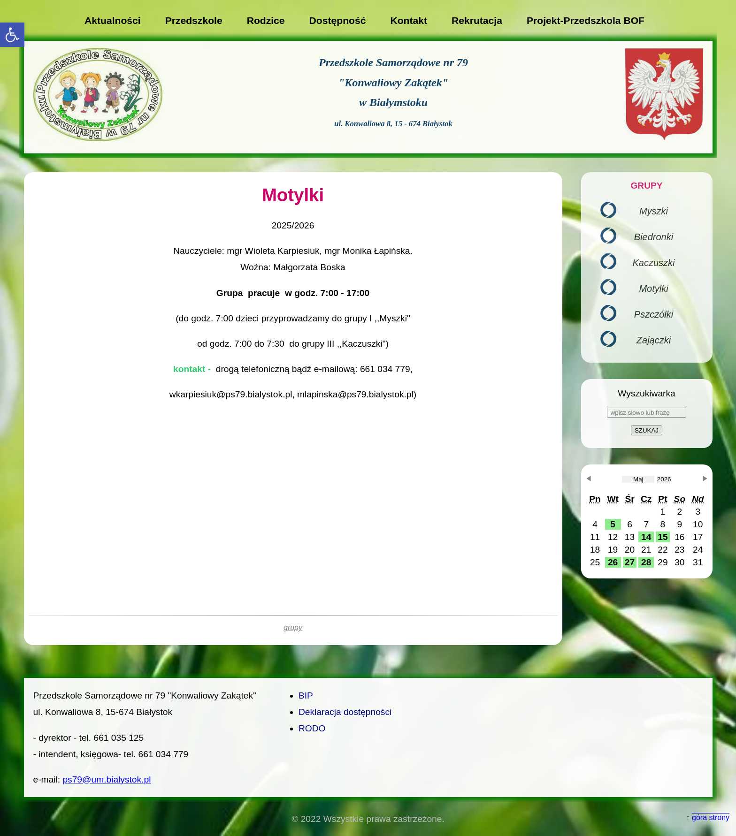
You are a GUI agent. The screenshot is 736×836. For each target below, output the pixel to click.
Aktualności (112, 20)
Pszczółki (653, 314)
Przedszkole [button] (193, 20)
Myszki (653, 211)
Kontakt (408, 20)
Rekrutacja (477, 20)
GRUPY (646, 185)
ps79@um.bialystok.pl (106, 779)
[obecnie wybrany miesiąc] (638, 479)
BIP (306, 695)
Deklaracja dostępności (345, 712)
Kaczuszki (653, 263)
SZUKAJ (647, 430)
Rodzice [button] (266, 20)
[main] (293, 408)
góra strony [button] (710, 817)
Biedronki (653, 237)
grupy (293, 627)
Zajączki (653, 340)
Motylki (653, 288)
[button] (12, 35)
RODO (312, 728)
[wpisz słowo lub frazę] (646, 413)
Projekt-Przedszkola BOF (585, 20)
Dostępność (337, 20)
